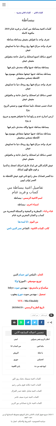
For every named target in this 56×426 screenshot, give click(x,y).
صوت (17, 287)
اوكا (16, 281)
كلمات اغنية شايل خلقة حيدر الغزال (26, 391)
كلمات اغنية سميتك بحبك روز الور (26, 379)
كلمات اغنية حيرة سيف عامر (26, 397)
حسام (21, 274)
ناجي (9, 228)
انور (26, 274)
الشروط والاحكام (24, 421)
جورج (20, 294)
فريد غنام (44, 315)
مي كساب (35, 315)
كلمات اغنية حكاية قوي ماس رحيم (26, 385)
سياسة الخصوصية (38, 421)
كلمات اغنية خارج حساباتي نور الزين (26, 403)
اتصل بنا (14, 421)
